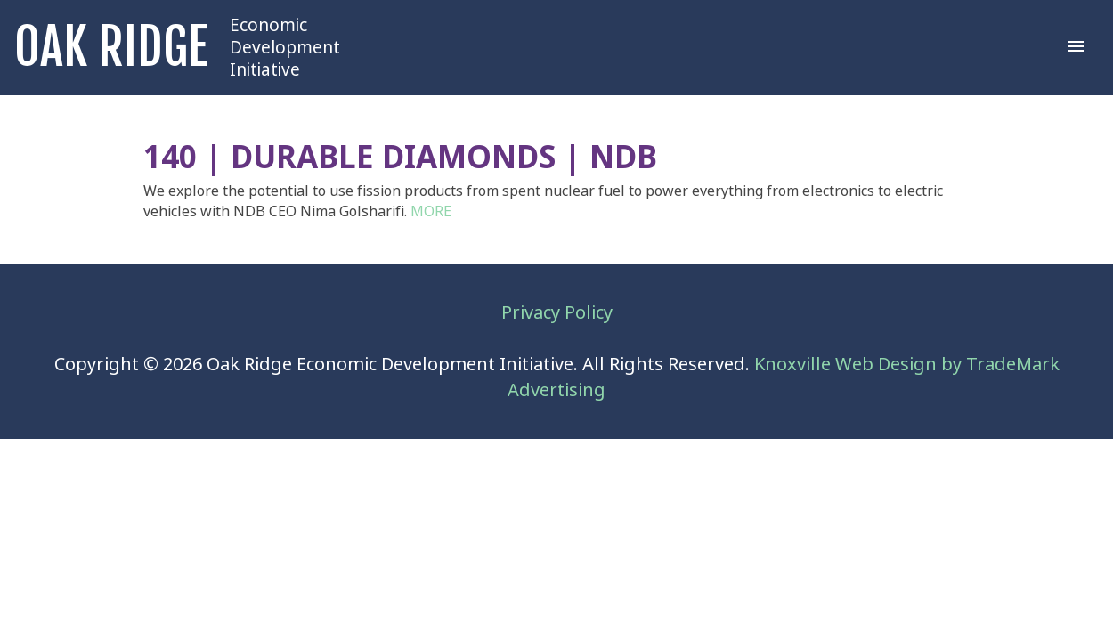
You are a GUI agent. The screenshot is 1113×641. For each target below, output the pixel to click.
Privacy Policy (557, 313)
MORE (430, 211)
